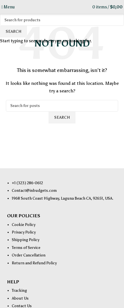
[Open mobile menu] (8, 7)
